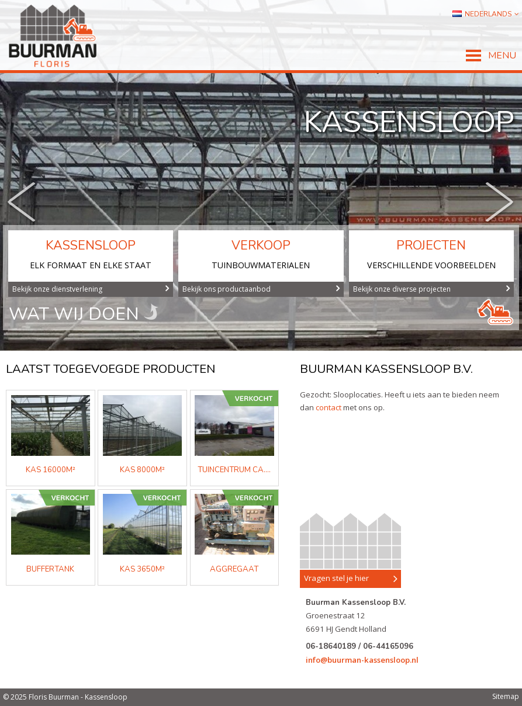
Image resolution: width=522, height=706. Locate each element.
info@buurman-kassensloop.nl (362, 660)
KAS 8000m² (142, 470)
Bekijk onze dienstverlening (91, 288)
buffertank (50, 569)
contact (328, 407)
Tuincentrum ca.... (234, 470)
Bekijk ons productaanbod (261, 288)
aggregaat (234, 569)
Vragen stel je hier (350, 578)
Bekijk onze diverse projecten (431, 288)
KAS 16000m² (50, 470)
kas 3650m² (142, 569)
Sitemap (505, 696)
